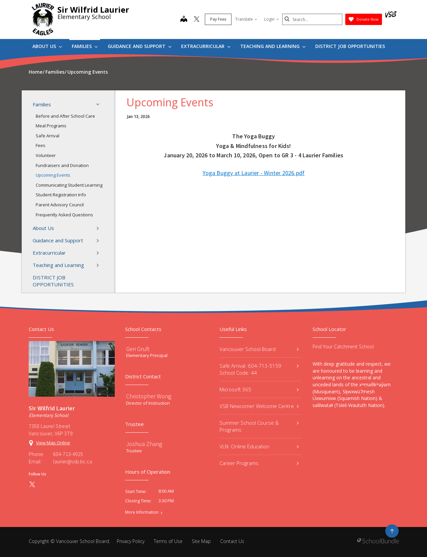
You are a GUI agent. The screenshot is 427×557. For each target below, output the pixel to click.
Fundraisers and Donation (62, 165)
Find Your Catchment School (343, 346)
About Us (47, 46)
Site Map (201, 541)
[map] (183, 19)
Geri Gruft (137, 349)
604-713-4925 (68, 454)
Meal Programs (51, 126)
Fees (40, 145)
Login (271, 19)
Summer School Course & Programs (259, 426)
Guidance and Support (139, 46)
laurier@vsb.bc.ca (72, 461)
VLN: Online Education (259, 446)
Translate (246, 19)
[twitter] (196, 19)
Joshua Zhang (144, 444)
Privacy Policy (130, 541)
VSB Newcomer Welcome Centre (259, 406)
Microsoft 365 (259, 389)
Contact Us (232, 541)
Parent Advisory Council (60, 205)
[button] (99, 104)
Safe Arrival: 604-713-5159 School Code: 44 (259, 369)
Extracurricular (206, 46)
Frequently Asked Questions (64, 215)
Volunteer (46, 155)
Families (85, 46)
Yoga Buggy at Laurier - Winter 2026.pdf (253, 173)
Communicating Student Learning (69, 185)
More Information (141, 512)
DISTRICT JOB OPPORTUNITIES (350, 46)
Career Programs (259, 463)
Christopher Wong (148, 396)
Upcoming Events (53, 175)
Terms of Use (168, 541)
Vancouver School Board (259, 349)
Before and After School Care (65, 116)
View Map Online (53, 443)
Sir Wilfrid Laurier (93, 9)
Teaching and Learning (273, 46)
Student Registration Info (61, 195)
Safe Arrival (47, 136)
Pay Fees (218, 19)
